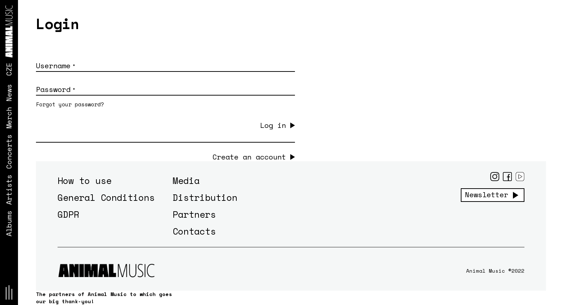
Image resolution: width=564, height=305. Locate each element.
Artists (9, 190)
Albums (9, 223)
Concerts (9, 151)
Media (186, 180)
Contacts (194, 231)
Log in (273, 125)
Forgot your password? (70, 104)
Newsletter (486, 195)
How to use (85, 180)
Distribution (205, 197)
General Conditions (106, 197)
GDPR (68, 214)
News (9, 92)
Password (55, 89)
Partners (194, 214)
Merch (9, 118)
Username (55, 65)
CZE (9, 69)
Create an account (249, 157)
